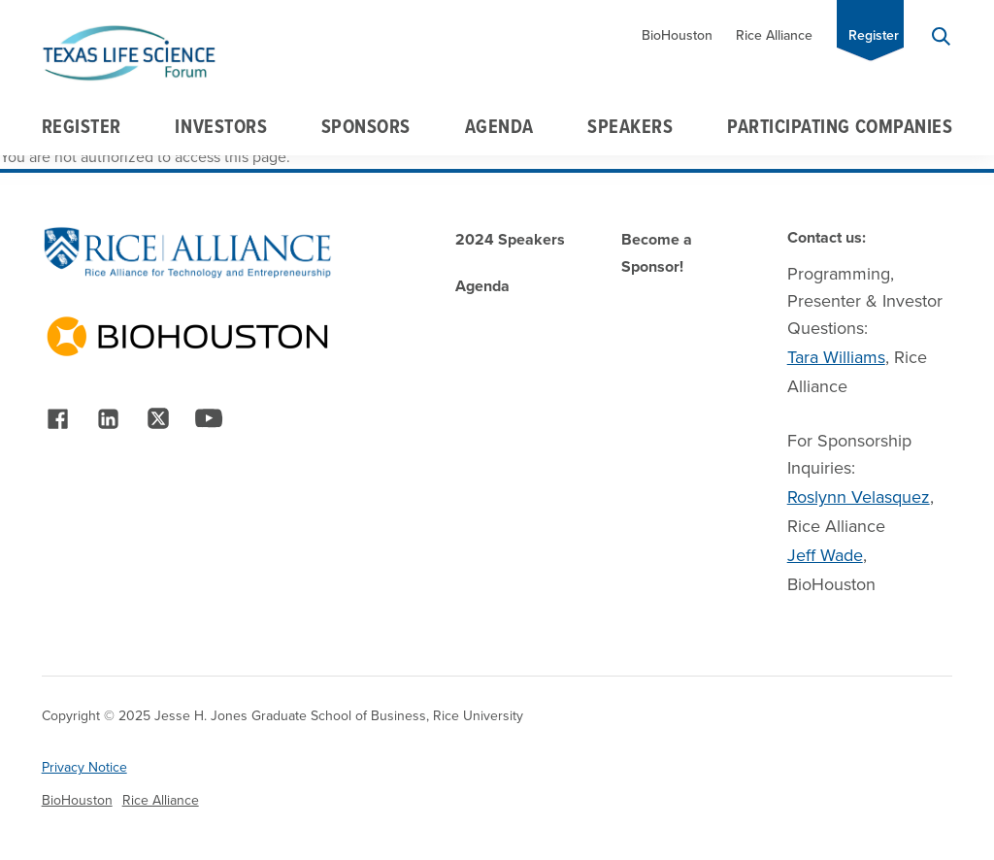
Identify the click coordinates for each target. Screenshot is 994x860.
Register (873, 35)
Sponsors (366, 126)
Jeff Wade (825, 555)
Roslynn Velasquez (858, 497)
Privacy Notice (84, 767)
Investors (221, 126)
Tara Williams (836, 357)
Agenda (499, 126)
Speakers (630, 126)
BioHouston (677, 35)
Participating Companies (839, 126)
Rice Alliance (774, 35)
